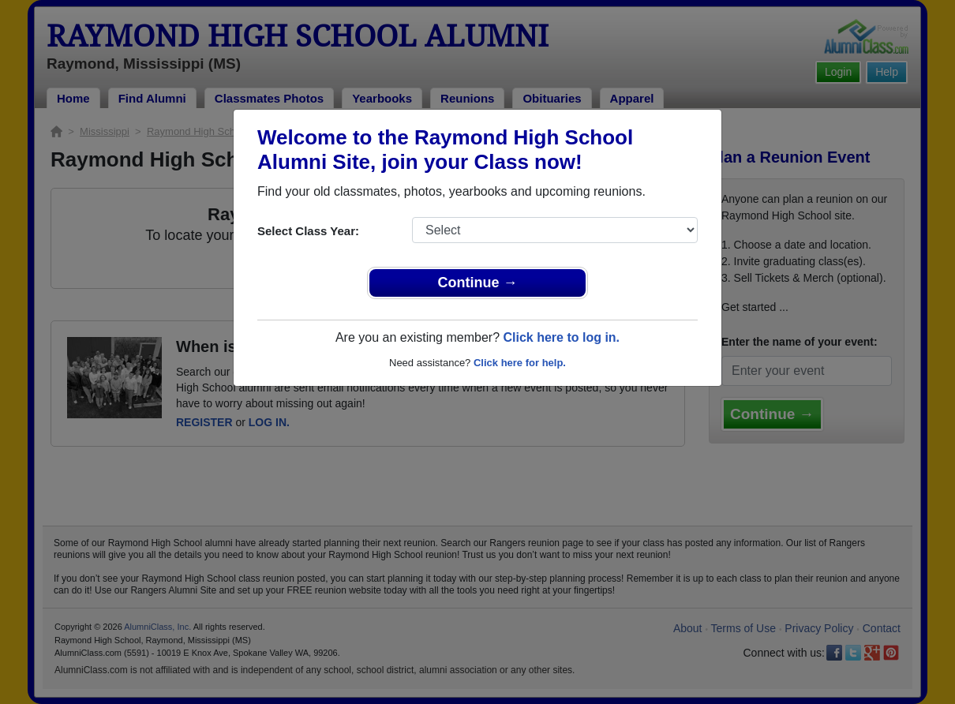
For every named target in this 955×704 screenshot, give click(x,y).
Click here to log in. (561, 337)
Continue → (478, 282)
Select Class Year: (308, 231)
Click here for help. (520, 363)
